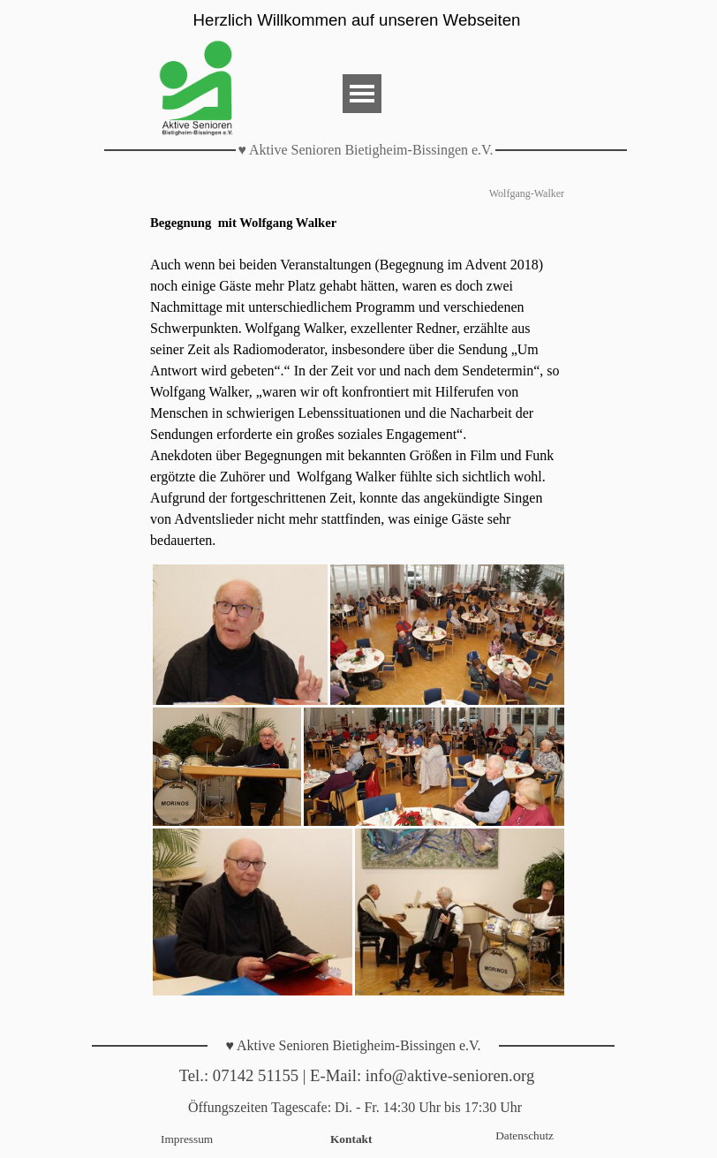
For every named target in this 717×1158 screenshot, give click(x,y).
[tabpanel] (358, 381)
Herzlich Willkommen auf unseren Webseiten (357, 20)
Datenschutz (524, 1135)
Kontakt (351, 1139)
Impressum (187, 1139)
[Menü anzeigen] (362, 93)
